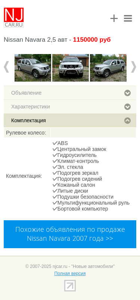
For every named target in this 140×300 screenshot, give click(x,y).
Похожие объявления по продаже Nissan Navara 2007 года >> (70, 234)
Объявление (71, 93)
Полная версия (70, 273)
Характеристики (71, 106)
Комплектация (71, 120)
